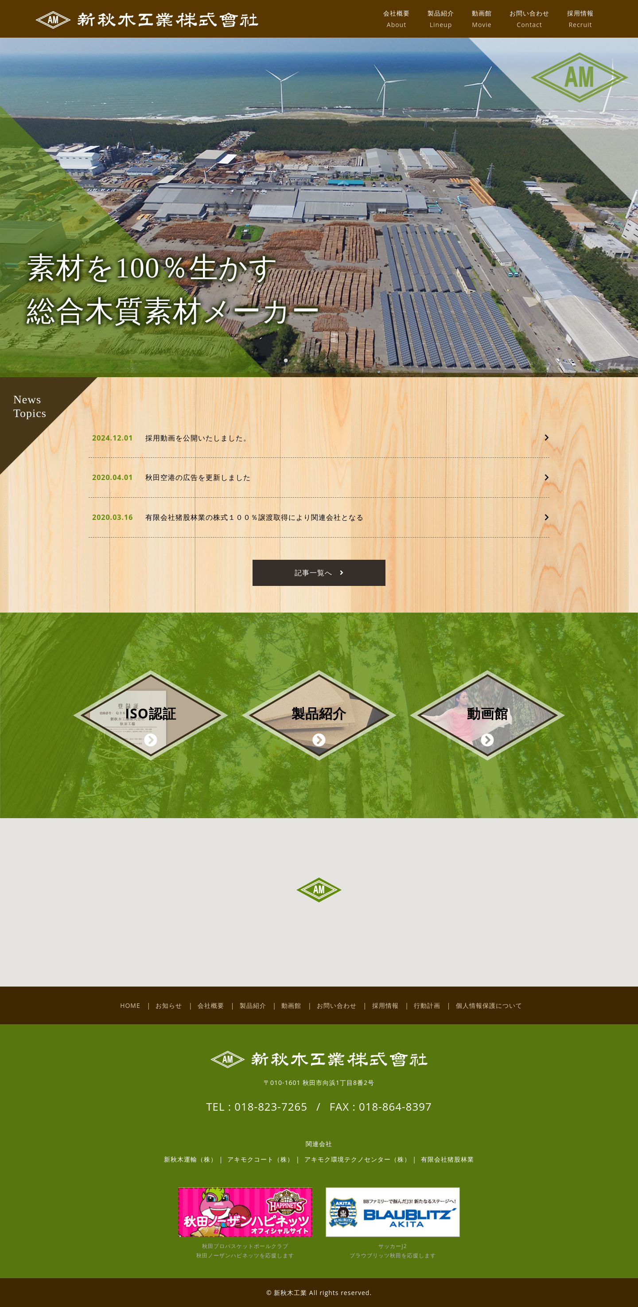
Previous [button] (38, 214)
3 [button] (317, 364)
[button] (319, 890)
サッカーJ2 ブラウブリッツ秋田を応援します (393, 1223)
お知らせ (169, 1005)
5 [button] (343, 364)
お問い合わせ (529, 18)
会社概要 (396, 18)
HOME (130, 1005)
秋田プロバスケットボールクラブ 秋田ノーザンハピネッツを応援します (245, 1223)
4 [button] (330, 364)
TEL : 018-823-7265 (256, 1106)
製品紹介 (441, 18)
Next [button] (619, 214)
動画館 (482, 18)
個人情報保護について (489, 1005)
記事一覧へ (319, 572)
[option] (319, 207)
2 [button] (303, 364)
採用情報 (580, 18)
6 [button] (357, 364)
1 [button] (290, 364)
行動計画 (427, 1005)
